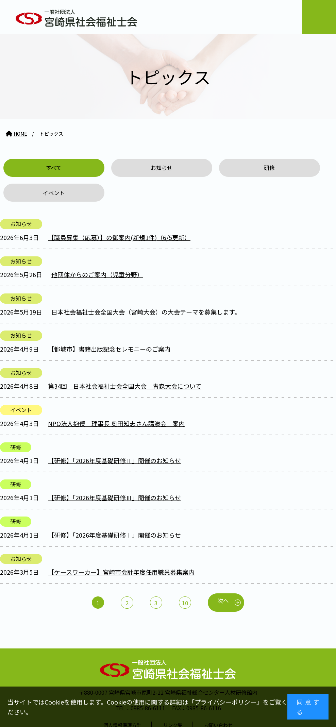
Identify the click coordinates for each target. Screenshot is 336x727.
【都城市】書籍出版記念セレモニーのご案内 (109, 325)
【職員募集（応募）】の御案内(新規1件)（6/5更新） (119, 214)
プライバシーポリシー (225, 701)
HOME (20, 133)
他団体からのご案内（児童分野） (97, 251)
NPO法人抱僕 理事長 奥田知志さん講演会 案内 (116, 400)
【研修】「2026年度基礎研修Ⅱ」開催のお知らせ (114, 437)
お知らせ (126, 168)
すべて (42, 168)
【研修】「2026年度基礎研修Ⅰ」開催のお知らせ (114, 511)
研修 (210, 168)
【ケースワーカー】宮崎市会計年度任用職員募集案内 (121, 549)
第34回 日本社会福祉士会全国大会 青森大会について (124, 363)
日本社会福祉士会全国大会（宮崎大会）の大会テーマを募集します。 (145, 288)
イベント (294, 168)
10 (186, 580)
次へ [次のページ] (228, 578)
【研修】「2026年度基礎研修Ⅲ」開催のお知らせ (114, 474)
